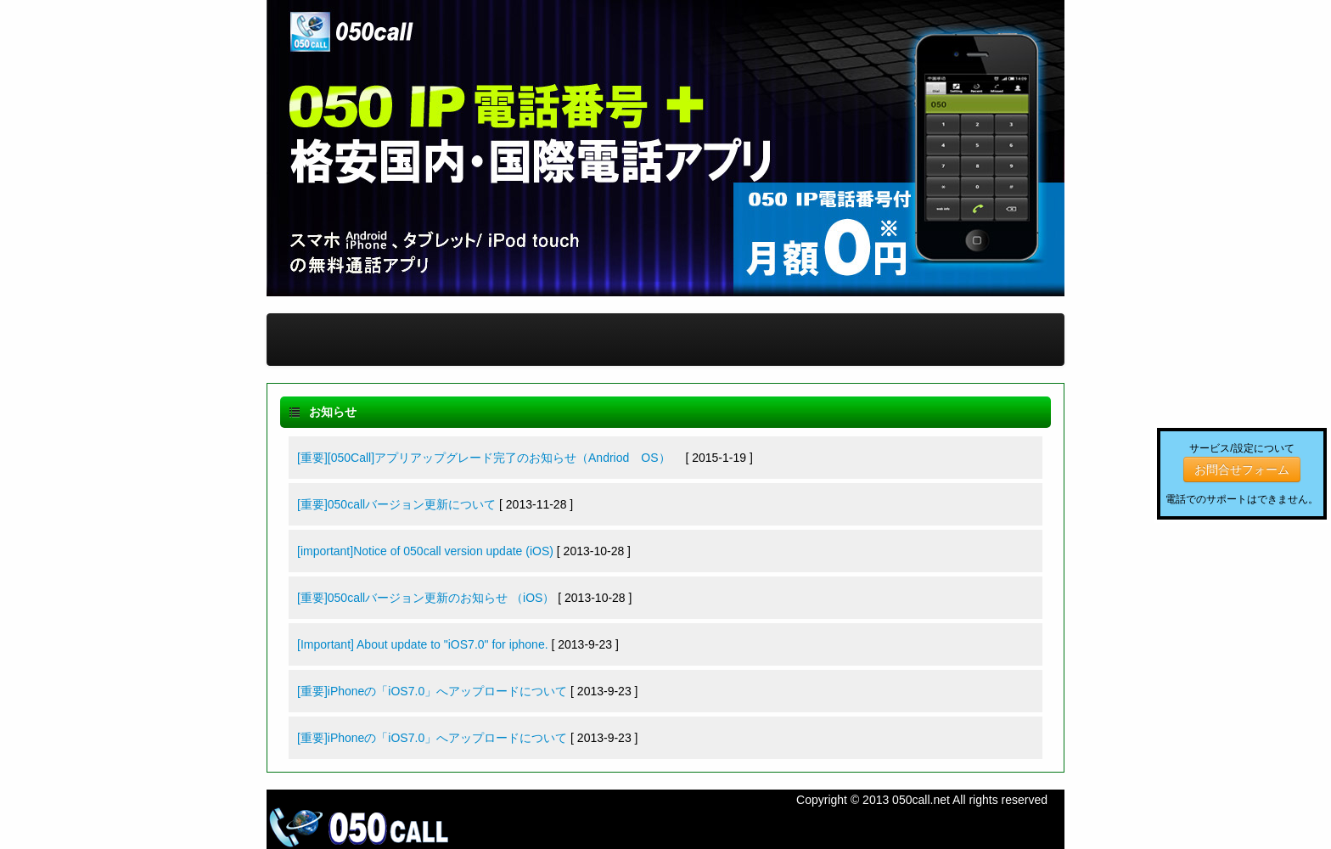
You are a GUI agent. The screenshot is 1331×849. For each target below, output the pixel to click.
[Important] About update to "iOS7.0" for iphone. (422, 644)
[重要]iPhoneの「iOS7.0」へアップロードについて (432, 691)
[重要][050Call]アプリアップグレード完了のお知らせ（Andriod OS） (489, 457)
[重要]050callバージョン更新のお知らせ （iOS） (425, 597)
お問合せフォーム (1241, 469)
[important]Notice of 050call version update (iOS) (425, 551)
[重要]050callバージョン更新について (396, 504)
